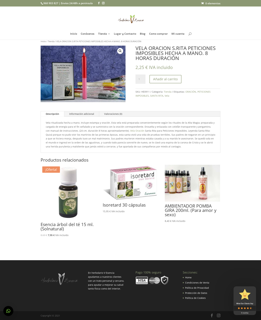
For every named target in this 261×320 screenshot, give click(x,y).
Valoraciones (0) (113, 113)
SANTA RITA (156, 95)
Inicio (73, 34)
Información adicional (81, 113)
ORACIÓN (190, 91)
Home (188, 277)
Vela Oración (137, 130)
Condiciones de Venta (197, 282)
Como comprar (158, 34)
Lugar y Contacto (125, 34)
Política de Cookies (195, 298)
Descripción (52, 113)
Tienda (102, 34)
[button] (8, 311)
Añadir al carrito (165, 79)
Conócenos (87, 34)
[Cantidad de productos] (140, 79)
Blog (142, 34)
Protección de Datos (196, 293)
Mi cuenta (177, 34)
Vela (167, 95)
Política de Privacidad (197, 287)
